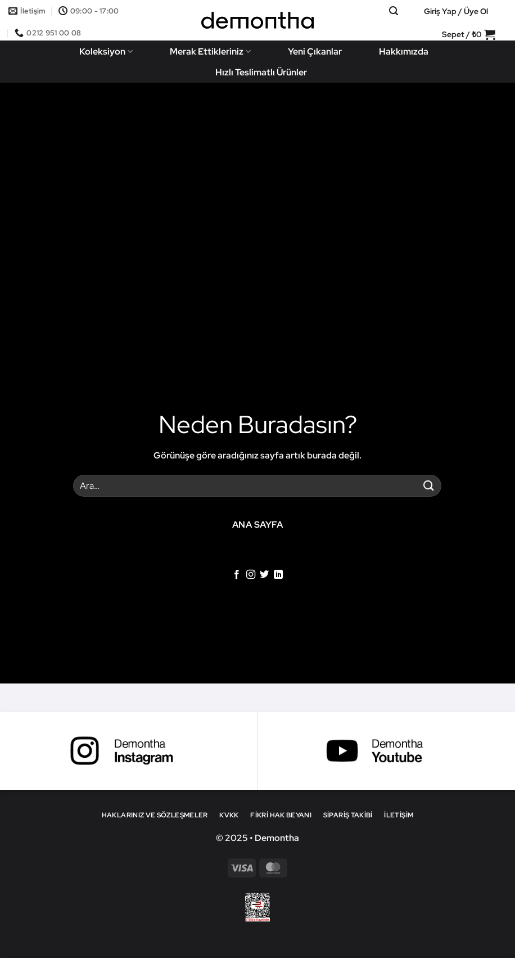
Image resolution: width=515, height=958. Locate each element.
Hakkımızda (403, 51)
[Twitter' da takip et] (264, 575)
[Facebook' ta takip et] (236, 575)
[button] (393, 11)
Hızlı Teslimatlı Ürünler (261, 72)
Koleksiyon (106, 51)
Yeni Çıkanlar (315, 51)
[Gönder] (428, 486)
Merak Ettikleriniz (210, 51)
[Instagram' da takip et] (250, 575)
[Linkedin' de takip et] (278, 575)
